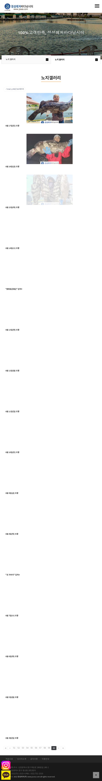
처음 (6, 748)
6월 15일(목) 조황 (12, 207)
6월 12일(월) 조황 (12, 371)
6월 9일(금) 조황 (12, 493)
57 (40, 748)
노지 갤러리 (10, 59)
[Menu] (97, 6)
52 (19, 748)
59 (49, 748)
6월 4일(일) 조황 (12, 738)
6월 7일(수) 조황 (12, 616)
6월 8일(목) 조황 (12, 534)
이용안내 (45, 759)
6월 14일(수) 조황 (12, 248)
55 (32, 748)
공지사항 (34, 759)
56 (36, 748)
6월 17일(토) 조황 (12, 126)
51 (14, 748)
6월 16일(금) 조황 (12, 167)
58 (45, 748)
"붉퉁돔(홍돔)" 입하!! (14, 289)
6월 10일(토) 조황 (12, 452)
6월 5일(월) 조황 (12, 697)
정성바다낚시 (20, 7)
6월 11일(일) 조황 (12, 411)
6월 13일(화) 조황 (12, 330)
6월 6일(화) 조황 (12, 656)
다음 (59, 748)
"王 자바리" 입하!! (13, 575)
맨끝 (63, 748)
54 (27, 748)
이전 (10, 748)
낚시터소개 (21, 759)
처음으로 (9, 759)
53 (23, 748)
